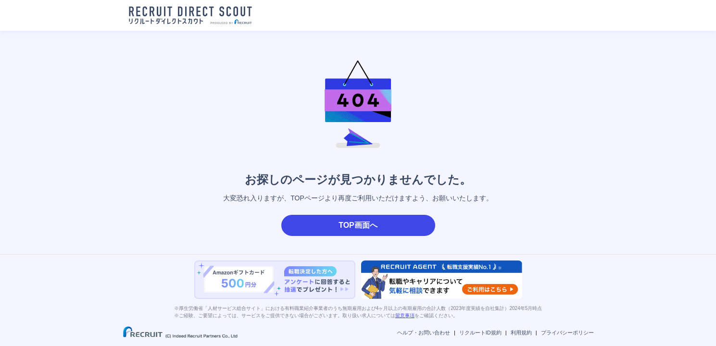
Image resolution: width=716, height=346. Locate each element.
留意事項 (405, 315)
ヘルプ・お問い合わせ (423, 332)
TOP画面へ (358, 225)
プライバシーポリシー (567, 332)
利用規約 (521, 332)
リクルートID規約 (480, 332)
